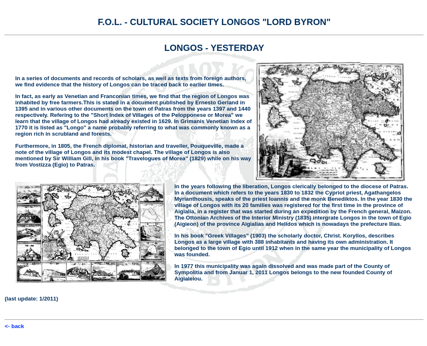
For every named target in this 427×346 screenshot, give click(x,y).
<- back (14, 326)
